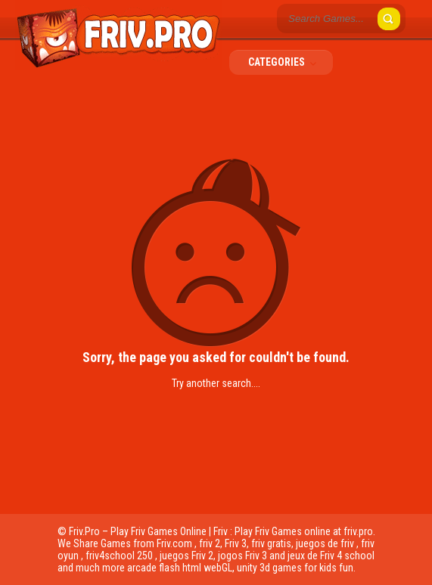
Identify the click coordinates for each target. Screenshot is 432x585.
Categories (286, 62)
